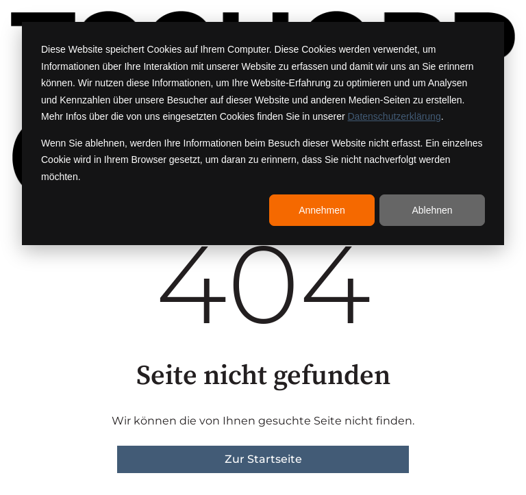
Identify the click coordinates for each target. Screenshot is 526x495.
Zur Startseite (263, 459)
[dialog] (263, 133)
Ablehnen (432, 210)
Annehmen (322, 210)
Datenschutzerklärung (394, 116)
